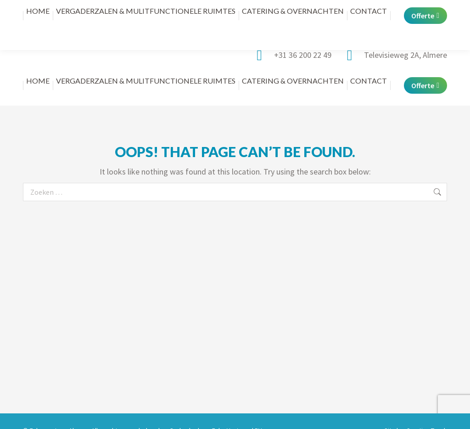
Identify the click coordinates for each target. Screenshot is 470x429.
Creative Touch (426, 412)
